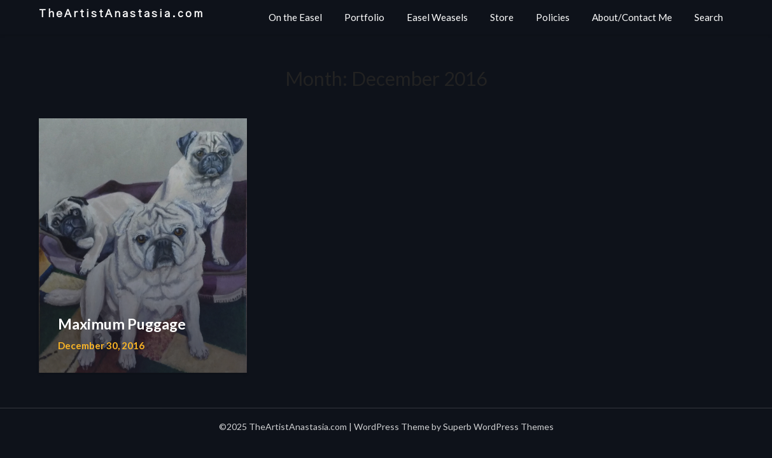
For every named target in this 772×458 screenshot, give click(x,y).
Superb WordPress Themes (498, 426)
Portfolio (364, 17)
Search (708, 17)
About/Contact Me (632, 17)
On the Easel (295, 17)
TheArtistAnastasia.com (121, 13)
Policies (553, 17)
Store (502, 17)
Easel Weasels (437, 17)
